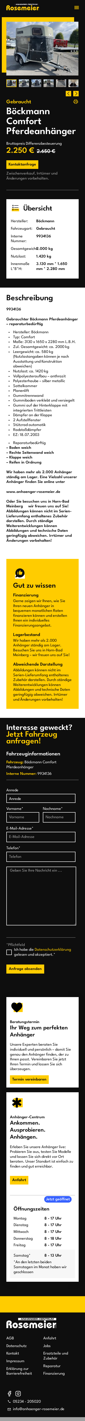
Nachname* (53, 809)
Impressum (15, 1361)
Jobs (47, 1346)
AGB (10, 1338)
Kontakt (12, 1353)
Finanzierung (54, 1374)
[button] (76, 7)
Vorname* (14, 809)
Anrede (12, 790)
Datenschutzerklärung (53, 950)
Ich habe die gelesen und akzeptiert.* (42, 952)
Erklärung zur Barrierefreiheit (19, 1371)
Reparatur (52, 1366)
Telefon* (13, 848)
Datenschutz (16, 1346)
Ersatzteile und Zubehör (55, 1356)
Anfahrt (49, 1338)
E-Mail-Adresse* (20, 828)
